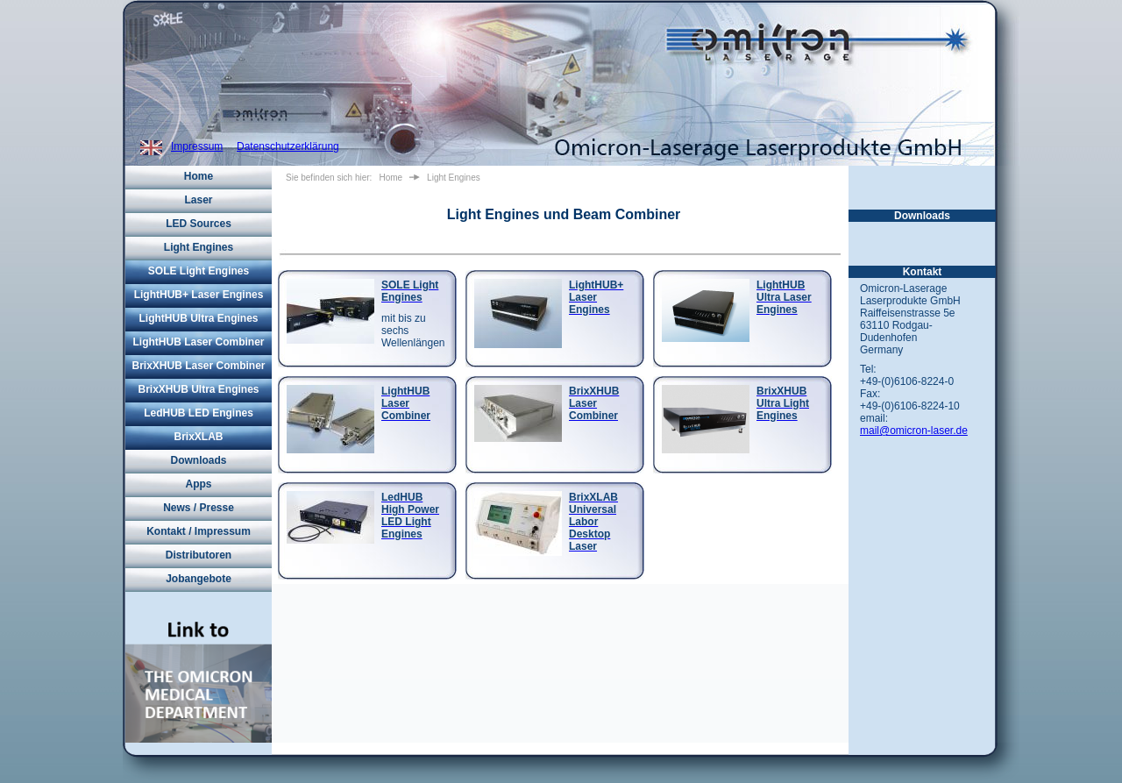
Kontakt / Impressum (198, 531)
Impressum (197, 146)
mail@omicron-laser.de (914, 430)
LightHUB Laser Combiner (198, 342)
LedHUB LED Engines (198, 413)
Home (198, 176)
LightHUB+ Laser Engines (199, 294)
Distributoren (198, 555)
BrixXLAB (198, 437)
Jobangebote (198, 579)
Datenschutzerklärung (288, 146)
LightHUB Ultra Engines (198, 318)
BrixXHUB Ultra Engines (198, 389)
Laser (198, 200)
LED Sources (198, 223)
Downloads (198, 460)
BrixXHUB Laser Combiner (198, 365)
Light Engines (198, 247)
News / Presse (198, 508)
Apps (199, 484)
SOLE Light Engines (198, 271)
